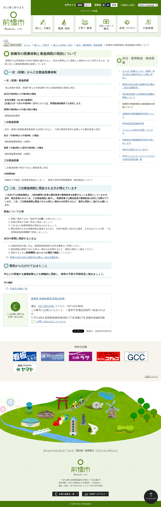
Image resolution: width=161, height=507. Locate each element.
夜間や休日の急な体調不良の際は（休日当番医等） (35, 257)
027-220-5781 (46, 306)
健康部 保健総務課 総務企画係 (48, 298)
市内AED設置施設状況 (133, 123)
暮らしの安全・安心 (63, 45)
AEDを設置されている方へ (135, 149)
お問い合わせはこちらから (51, 321)
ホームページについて (54, 450)
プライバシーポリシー (107, 450)
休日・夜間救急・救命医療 (89, 45)
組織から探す (128, 5)
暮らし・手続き (41, 45)
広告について (151, 376)
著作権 (79, 450)
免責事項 (89, 450)
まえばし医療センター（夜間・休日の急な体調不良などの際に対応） (138, 74)
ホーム (27, 45)
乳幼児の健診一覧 (18, 288)
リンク (70, 450)
